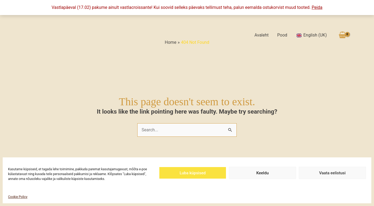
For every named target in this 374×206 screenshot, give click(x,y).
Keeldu (262, 173)
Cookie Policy (17, 197)
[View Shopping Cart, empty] (342, 35)
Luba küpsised (193, 173)
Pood (282, 35)
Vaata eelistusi (332, 173)
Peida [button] (317, 7)
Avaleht (261, 35)
